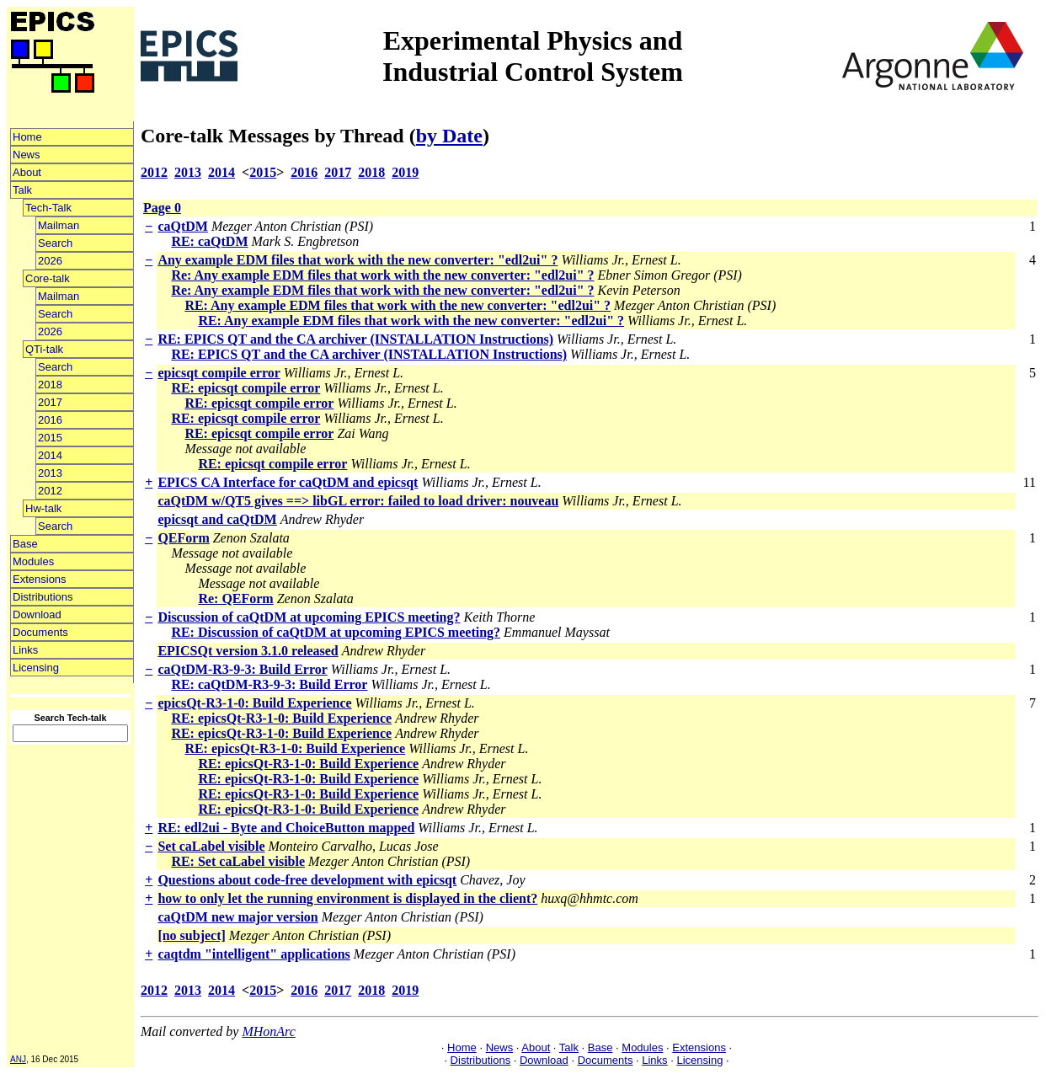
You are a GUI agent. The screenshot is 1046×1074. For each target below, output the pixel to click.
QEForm (183, 538)
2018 (50, 384)
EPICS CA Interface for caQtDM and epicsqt (287, 482)
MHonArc (268, 1031)
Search (55, 243)
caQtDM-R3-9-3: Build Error (242, 669)
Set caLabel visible (210, 846)
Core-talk (47, 278)
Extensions (40, 579)
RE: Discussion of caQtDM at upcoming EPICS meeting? (335, 632)
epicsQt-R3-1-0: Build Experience (254, 703)
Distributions (43, 596)
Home (27, 137)
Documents (40, 632)
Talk (22, 190)
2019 (405, 172)
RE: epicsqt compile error (245, 388)
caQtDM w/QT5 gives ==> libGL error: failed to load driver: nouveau (357, 501)
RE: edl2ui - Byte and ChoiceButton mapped (285, 827)
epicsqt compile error (218, 373)
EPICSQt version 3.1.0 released (247, 651)
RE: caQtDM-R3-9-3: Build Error (269, 684)
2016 (50, 420)
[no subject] (191, 935)
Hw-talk (43, 508)
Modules (33, 561)
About (27, 172)
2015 (50, 437)
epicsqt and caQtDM (216, 519)
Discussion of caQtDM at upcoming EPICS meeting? (308, 617)
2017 (50, 402)
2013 (50, 473)
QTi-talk (44, 349)
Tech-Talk (48, 207)
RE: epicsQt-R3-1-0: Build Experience (281, 718)
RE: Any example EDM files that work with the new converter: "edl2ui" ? (397, 305)
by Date (449, 136)
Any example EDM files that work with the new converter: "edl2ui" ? (357, 260)
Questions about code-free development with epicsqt (306, 880)
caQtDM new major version (237, 917)
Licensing (36, 667)
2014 (50, 455)
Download (37, 614)
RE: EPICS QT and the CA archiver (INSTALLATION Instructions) (355, 339)
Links (25, 650)
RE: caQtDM (209, 241)
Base (25, 543)
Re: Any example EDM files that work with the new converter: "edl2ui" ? (382, 275)
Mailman (58, 225)
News (26, 154)
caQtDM (182, 226)
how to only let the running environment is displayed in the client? (347, 898)
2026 (50, 260)
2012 (50, 490)
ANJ (18, 1059)
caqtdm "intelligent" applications (253, 954)
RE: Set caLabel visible (238, 861)
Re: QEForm (235, 598)
